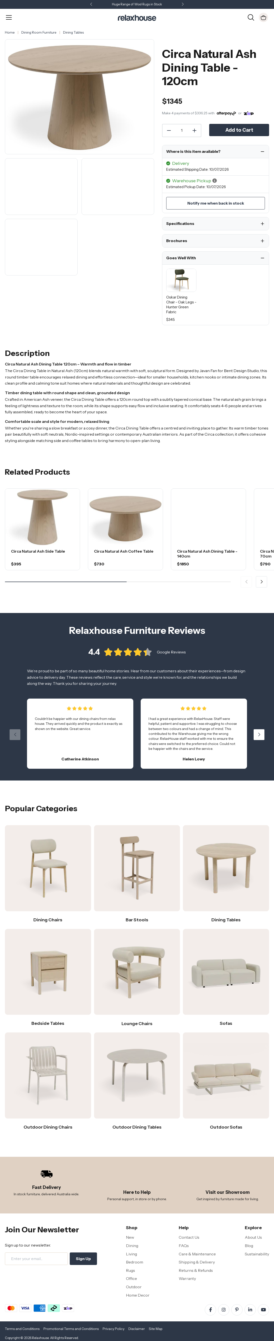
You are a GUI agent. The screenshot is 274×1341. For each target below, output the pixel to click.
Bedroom (134, 1262)
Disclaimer (136, 1329)
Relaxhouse (40, 1338)
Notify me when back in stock (215, 203)
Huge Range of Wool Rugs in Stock (137, 4)
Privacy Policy (113, 1329)
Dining (132, 1245)
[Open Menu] (9, 17)
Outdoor (134, 1286)
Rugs (130, 1270)
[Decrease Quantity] (168, 130)
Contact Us (189, 1237)
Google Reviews (171, 659)
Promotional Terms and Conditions (71, 1329)
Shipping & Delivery (197, 1262)
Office (131, 1278)
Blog (249, 1245)
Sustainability (257, 1253)
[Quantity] (181, 130)
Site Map (156, 1329)
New (130, 1237)
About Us (253, 1237)
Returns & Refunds (196, 1270)
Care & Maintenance (197, 1253)
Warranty (187, 1278)
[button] (183, 4)
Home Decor (138, 1295)
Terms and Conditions (22, 1329)
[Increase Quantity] (194, 130)
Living (131, 1253)
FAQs (184, 1245)
